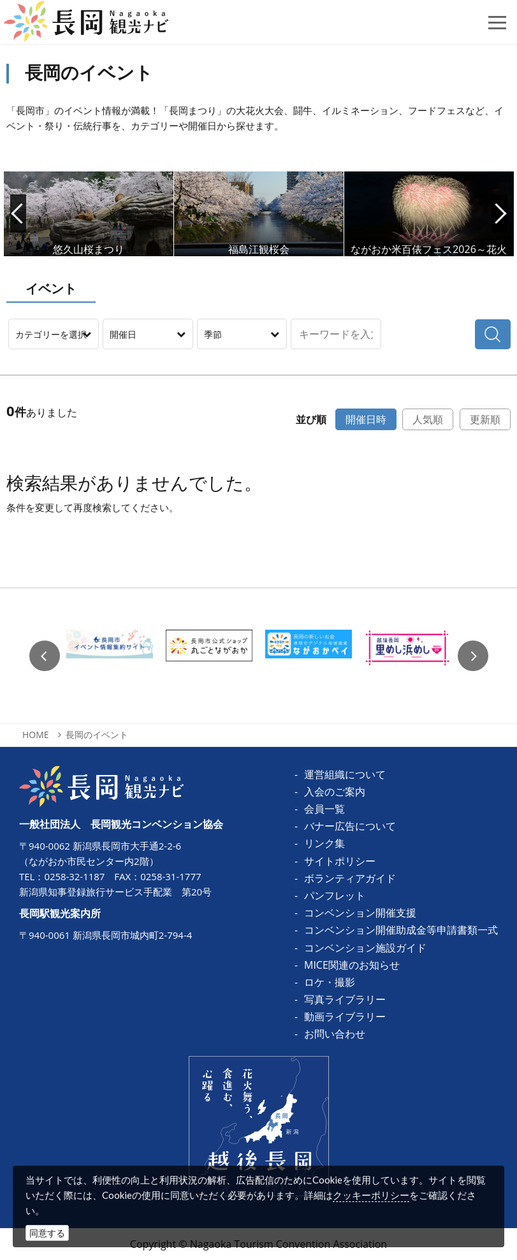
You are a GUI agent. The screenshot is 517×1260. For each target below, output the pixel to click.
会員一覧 (324, 809)
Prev (18, 213)
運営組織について (345, 774)
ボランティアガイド (350, 878)
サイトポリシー (339, 861)
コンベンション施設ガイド (365, 948)
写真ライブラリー (345, 999)
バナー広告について (350, 826)
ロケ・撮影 (329, 982)
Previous (44, 656)
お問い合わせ (334, 1034)
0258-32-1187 (74, 876)
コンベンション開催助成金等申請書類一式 (401, 930)
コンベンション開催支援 (360, 913)
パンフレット (334, 895)
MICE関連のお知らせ (352, 965)
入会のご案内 (334, 792)
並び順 (311, 419)
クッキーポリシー (371, 1195)
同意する (47, 1233)
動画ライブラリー (345, 1017)
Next (499, 213)
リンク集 (324, 843)
